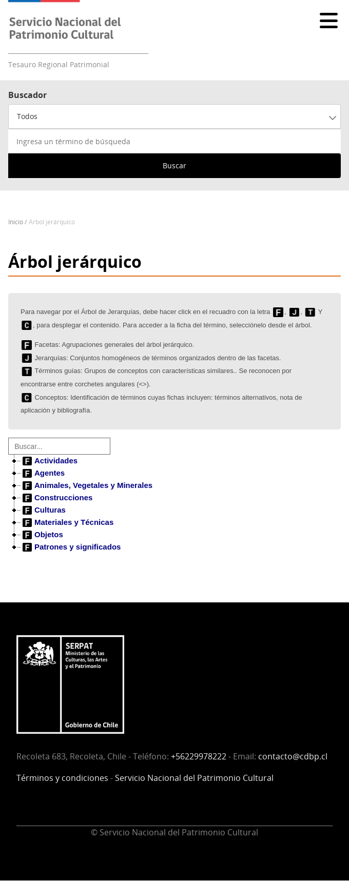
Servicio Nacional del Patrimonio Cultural (194, 778)
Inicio (15, 222)
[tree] (174, 504)
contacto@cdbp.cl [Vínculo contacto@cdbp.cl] (292, 756)
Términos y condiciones (62, 778)
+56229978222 (198, 756)
